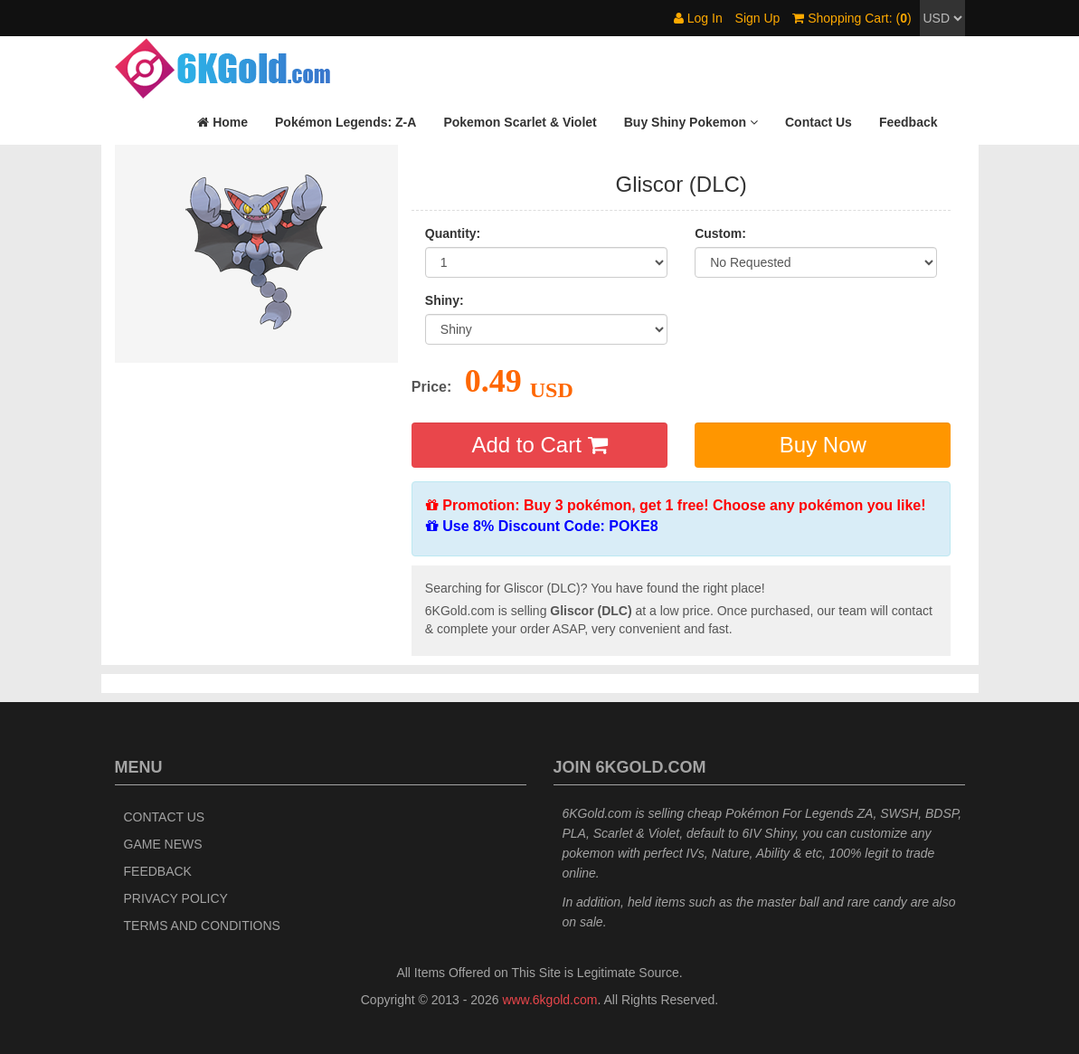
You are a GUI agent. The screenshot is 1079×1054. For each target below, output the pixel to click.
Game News (163, 844)
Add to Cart (539, 444)
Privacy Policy (176, 898)
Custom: (720, 233)
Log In (698, 18)
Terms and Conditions (202, 925)
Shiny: (444, 300)
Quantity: (452, 233)
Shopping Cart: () (851, 18)
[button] (690, 122)
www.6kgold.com (549, 999)
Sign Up (758, 18)
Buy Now (823, 444)
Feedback (158, 871)
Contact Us (164, 817)
